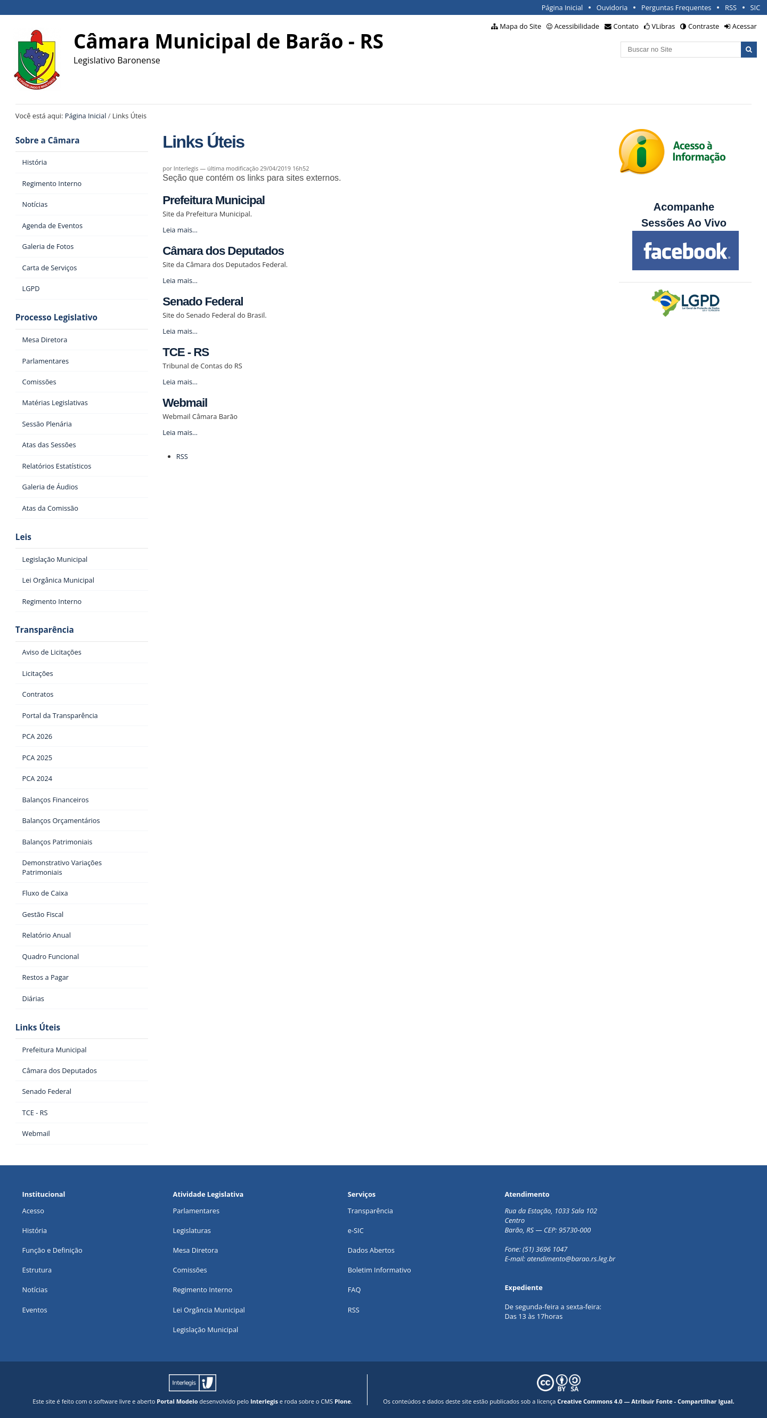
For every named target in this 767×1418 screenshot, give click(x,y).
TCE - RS (185, 352)
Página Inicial (562, 7)
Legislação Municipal (206, 1329)
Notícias (35, 1289)
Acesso (33, 1210)
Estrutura (37, 1270)
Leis (23, 537)
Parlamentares (196, 1210)
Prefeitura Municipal (213, 200)
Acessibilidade (576, 26)
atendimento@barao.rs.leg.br (571, 1258)
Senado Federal (202, 301)
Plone (342, 1401)
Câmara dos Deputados (223, 250)
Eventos (34, 1310)
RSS (731, 7)
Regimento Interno (203, 1289)
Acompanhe (684, 207)
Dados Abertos (371, 1250)
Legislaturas (192, 1230)
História (34, 1230)
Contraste (703, 26)
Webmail (184, 402)
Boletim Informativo (379, 1270)
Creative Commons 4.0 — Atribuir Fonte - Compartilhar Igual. (646, 1401)
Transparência (44, 629)
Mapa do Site (520, 26)
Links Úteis (37, 1027)
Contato (626, 26)
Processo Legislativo (56, 317)
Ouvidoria (612, 7)
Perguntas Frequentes (676, 7)
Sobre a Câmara (47, 140)
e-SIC (356, 1230)
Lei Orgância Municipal (209, 1310)
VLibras (663, 26)
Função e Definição (52, 1250)
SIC (755, 7)
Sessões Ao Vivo (685, 223)
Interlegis (264, 1401)
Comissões (190, 1270)
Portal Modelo (177, 1401)
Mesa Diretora (195, 1250)
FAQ (354, 1289)
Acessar (744, 26)
